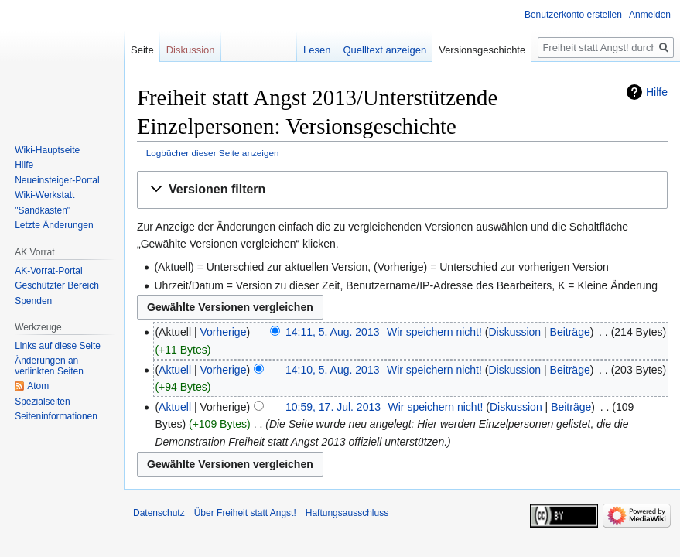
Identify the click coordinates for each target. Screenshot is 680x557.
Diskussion (514, 332)
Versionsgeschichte (482, 50)
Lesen (316, 50)
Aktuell (175, 370)
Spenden (33, 301)
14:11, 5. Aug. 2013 (332, 332)
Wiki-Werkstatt (44, 195)
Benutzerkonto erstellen (573, 14)
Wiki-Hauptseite (47, 150)
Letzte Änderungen (54, 225)
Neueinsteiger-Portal (57, 180)
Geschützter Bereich (57, 285)
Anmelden (650, 14)
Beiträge (570, 332)
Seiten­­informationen (56, 416)
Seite (142, 50)
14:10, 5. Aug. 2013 (332, 370)
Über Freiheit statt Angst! (245, 512)
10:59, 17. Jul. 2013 (333, 407)
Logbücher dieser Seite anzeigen (212, 153)
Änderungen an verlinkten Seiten (49, 366)
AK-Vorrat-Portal (48, 270)
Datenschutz (159, 512)
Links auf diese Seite (58, 345)
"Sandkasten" (42, 210)
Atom (38, 386)
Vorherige (223, 332)
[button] (402, 190)
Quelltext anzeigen (385, 50)
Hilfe (657, 92)
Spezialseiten (42, 401)
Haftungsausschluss (347, 512)
